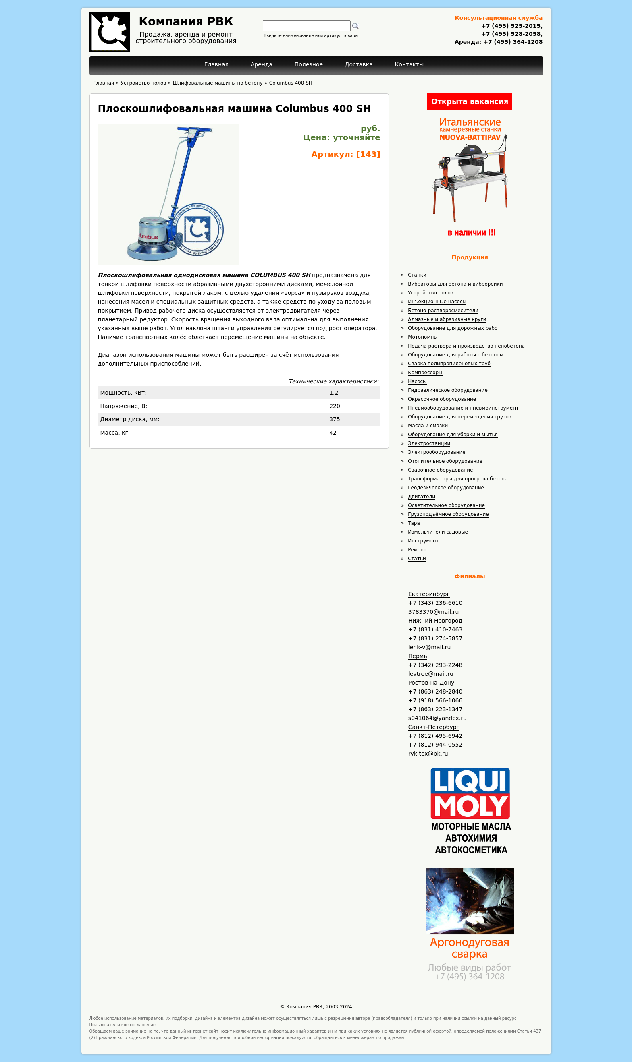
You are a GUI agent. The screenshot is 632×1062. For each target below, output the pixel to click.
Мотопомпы (423, 337)
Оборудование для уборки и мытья (453, 434)
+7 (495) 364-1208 (512, 42)
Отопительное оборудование (445, 461)
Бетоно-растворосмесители (443, 310)
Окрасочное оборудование (442, 399)
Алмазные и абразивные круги (447, 319)
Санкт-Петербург (433, 727)
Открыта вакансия (469, 101)
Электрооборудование (437, 452)
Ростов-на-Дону (431, 682)
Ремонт (417, 550)
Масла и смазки (428, 426)
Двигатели (421, 496)
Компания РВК (186, 21)
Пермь (417, 656)
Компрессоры (425, 372)
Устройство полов (430, 293)
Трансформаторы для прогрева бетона (457, 479)
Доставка (359, 64)
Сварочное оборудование (440, 470)
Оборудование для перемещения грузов (459, 417)
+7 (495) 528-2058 (511, 34)
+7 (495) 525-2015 (511, 26)
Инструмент (423, 541)
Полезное (309, 64)
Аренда (262, 64)
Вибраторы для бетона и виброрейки (455, 284)
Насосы (417, 381)
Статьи (417, 558)
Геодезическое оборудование (446, 488)
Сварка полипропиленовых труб (449, 363)
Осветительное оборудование (446, 505)
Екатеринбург (429, 594)
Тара (414, 523)
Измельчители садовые (438, 532)
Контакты (409, 64)
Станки (417, 275)
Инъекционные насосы (437, 301)
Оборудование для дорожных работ (454, 328)
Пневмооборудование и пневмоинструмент (463, 408)
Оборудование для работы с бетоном (455, 355)
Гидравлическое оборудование (448, 390)
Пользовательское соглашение (122, 1025)
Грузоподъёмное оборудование (448, 514)
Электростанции (429, 443)
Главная (216, 64)
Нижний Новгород (435, 620)
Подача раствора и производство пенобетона (466, 346)
